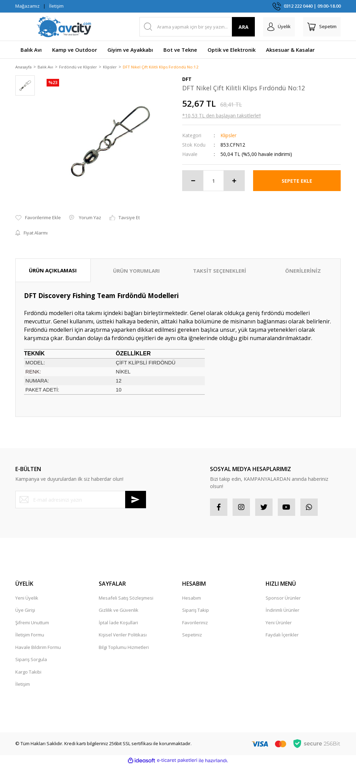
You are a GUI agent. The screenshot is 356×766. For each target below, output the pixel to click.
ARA (243, 27)
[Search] (197, 26)
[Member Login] (279, 26)
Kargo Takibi (28, 672)
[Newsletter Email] (80, 500)
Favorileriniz (195, 623)
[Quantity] (213, 181)
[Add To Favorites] (38, 218)
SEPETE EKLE (297, 181)
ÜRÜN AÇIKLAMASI (53, 270)
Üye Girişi (25, 611)
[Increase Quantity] (234, 181)
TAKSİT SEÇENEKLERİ (219, 270)
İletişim (56, 6)
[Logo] (64, 27)
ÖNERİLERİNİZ (303, 270)
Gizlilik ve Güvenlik (118, 611)
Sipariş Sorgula (31, 660)
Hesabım (191, 598)
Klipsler (228, 136)
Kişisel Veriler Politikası (123, 635)
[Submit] (135, 500)
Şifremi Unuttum (32, 623)
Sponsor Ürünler (283, 598)
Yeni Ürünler (279, 623)
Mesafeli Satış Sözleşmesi (126, 598)
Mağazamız (27, 6)
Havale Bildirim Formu (38, 647)
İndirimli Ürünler (282, 611)
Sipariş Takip (195, 611)
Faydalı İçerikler (282, 635)
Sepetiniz (192, 635)
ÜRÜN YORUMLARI (136, 270)
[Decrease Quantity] (193, 181)
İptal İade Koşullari (118, 623)
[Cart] (322, 26)
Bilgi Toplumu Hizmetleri (124, 647)
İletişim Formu (29, 635)
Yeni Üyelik (26, 598)
